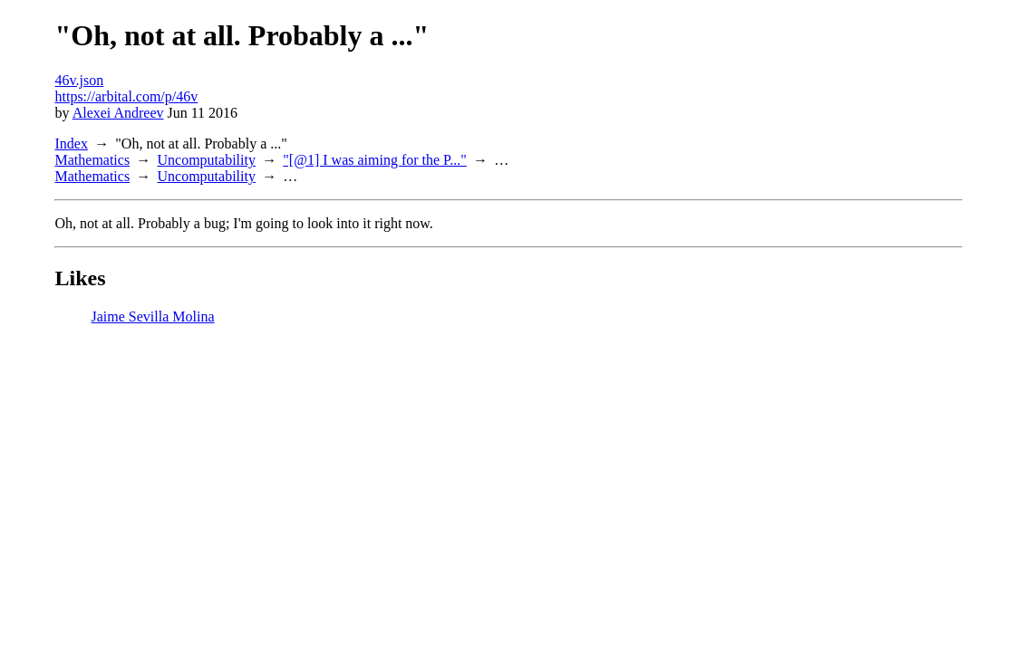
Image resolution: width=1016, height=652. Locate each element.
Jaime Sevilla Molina (153, 316)
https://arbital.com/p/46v (126, 96)
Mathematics (93, 160)
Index (71, 143)
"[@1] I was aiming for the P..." (374, 160)
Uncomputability (207, 160)
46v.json (79, 80)
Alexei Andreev (118, 112)
